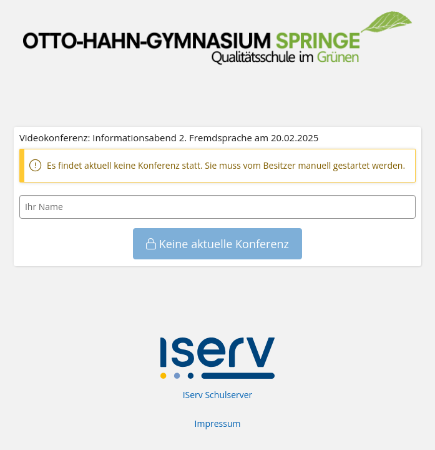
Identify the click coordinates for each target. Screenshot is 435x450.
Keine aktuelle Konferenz (217, 243)
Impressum (218, 423)
